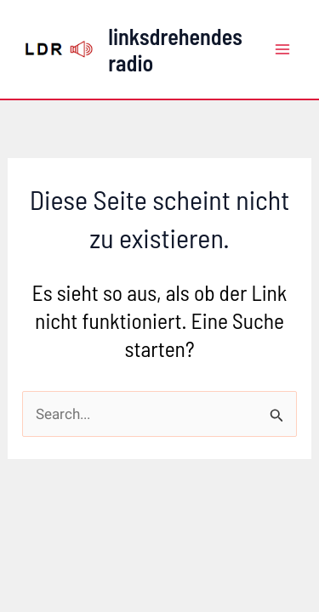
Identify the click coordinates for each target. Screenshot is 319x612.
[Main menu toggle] (283, 49)
